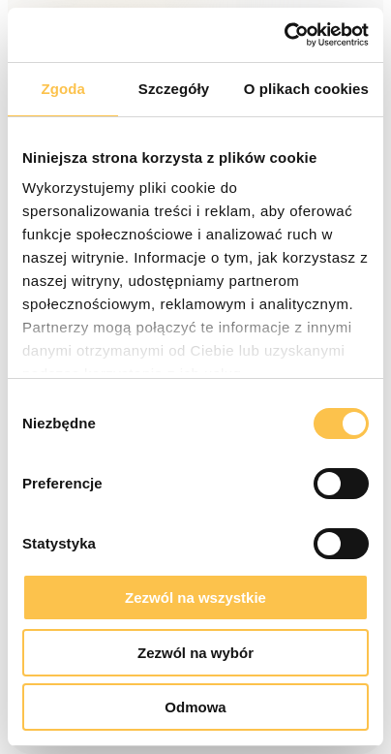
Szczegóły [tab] (173, 88)
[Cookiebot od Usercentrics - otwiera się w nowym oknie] (284, 34)
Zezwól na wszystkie (195, 597)
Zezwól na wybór (195, 652)
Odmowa (195, 707)
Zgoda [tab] (63, 88)
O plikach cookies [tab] (306, 88)
